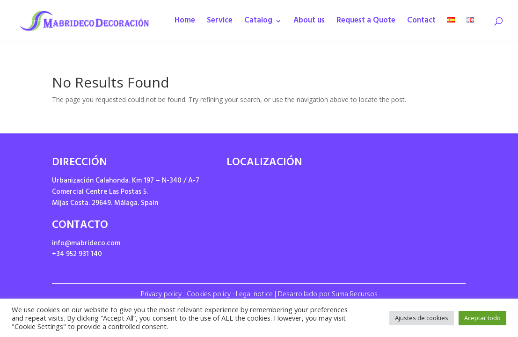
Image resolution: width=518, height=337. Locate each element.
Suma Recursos (355, 295)
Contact (421, 23)
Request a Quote (365, 23)
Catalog (258, 23)
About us (309, 23)
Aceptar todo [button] (482, 318)
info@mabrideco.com (86, 244)
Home (185, 23)
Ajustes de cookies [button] (421, 318)
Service (220, 23)
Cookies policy (209, 295)
